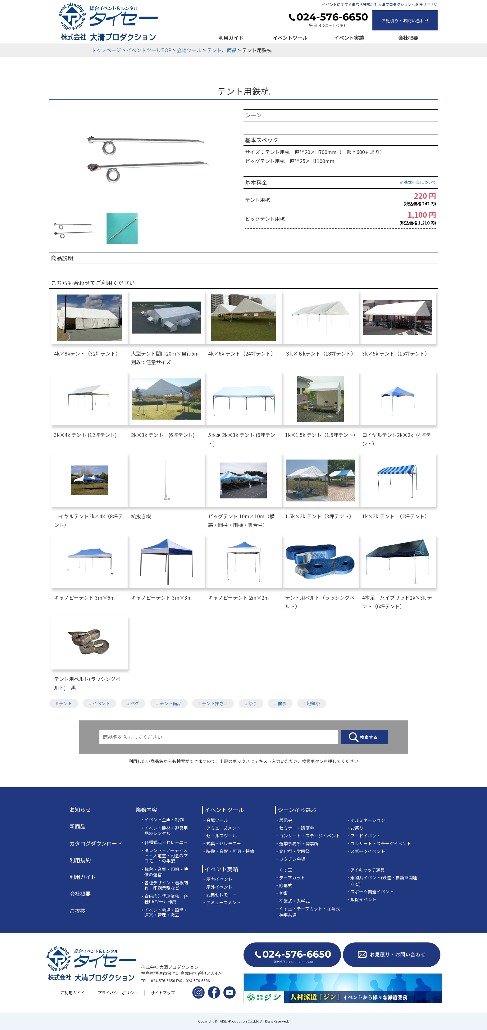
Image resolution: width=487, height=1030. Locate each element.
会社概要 (408, 37)
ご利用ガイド (73, 993)
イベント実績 (349, 37)
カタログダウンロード (96, 843)
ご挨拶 (77, 910)
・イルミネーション (365, 820)
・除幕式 (283, 885)
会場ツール (189, 50)
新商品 (77, 826)
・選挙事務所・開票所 (296, 843)
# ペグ (133, 703)
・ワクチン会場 (290, 859)
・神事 (281, 893)
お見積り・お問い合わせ (405, 20)
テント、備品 (222, 50)
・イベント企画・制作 (162, 819)
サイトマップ (163, 993)
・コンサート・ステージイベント (307, 836)
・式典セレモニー (219, 895)
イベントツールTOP (148, 50)
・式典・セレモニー (221, 843)
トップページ (106, 50)
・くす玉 (283, 870)
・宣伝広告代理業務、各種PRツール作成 (164, 899)
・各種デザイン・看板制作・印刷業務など (164, 885)
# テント (64, 703)
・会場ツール (215, 820)
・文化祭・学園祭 (292, 851)
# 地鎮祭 (311, 703)
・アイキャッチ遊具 (365, 870)
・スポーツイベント (365, 851)
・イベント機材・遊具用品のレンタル (164, 830)
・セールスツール (219, 836)
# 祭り (251, 703)
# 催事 (280, 703)
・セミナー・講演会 (294, 828)
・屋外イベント (217, 887)
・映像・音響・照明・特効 (228, 851)
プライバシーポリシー (118, 993)
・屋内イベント (217, 879)
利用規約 (80, 860)
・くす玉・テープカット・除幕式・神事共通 (309, 911)
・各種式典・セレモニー (164, 842)
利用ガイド (231, 37)
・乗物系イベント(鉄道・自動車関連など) (381, 880)
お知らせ (80, 809)
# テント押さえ (213, 703)
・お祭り (354, 828)
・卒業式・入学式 (292, 901)
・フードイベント (363, 836)
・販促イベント (361, 899)
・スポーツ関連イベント (370, 891)
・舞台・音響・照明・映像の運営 (164, 872)
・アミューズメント (221, 828)
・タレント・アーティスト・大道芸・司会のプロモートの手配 (164, 855)
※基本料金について (418, 182)
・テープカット (290, 877)
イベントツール (290, 37)
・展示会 (283, 820)
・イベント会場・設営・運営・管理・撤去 (164, 912)
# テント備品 (168, 703)
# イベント (99, 703)
